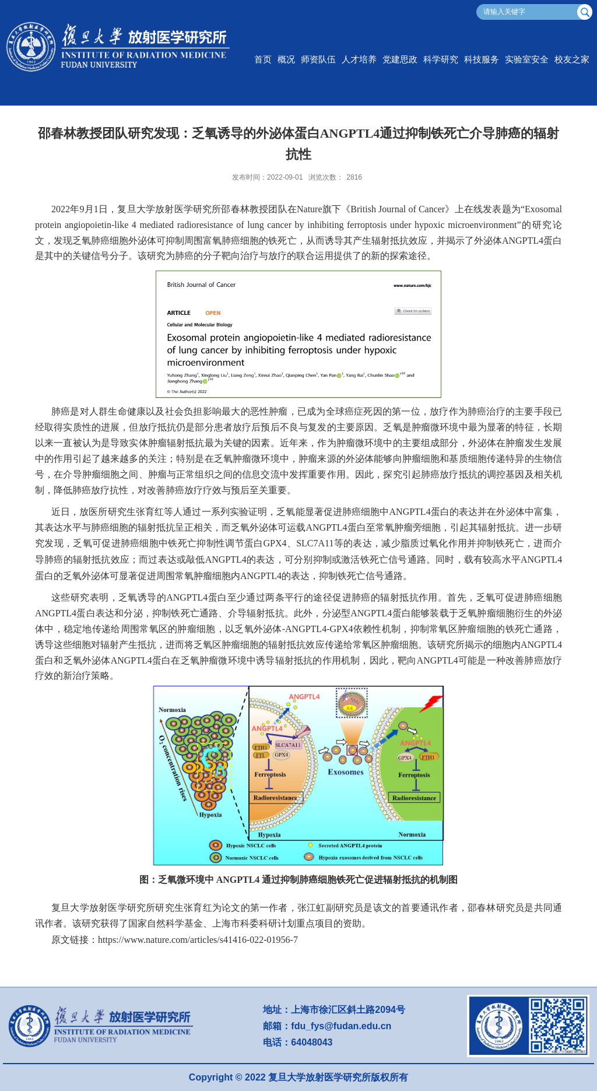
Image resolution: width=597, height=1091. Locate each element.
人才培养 (359, 59)
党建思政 (399, 59)
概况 (286, 59)
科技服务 (481, 59)
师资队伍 (318, 59)
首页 (263, 59)
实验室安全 (527, 59)
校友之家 (571, 59)
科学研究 (440, 59)
